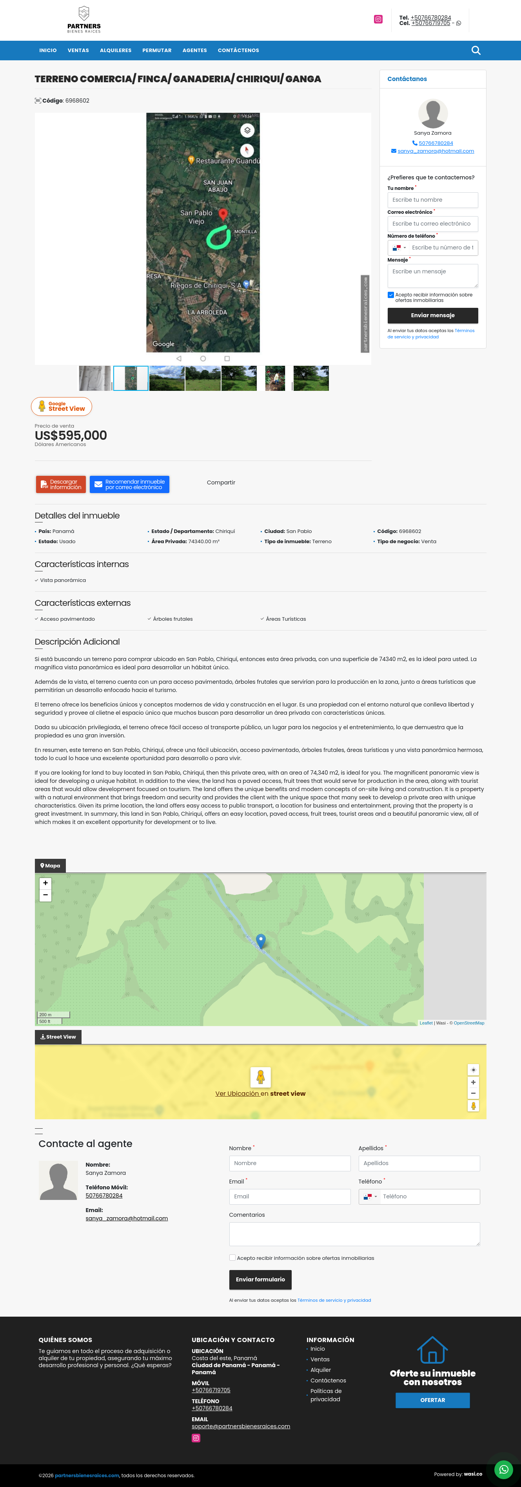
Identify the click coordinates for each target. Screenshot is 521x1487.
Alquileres (116, 50)
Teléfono (372, 1181)
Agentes (195, 50)
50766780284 (436, 143)
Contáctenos (238, 50)
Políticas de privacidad (326, 1395)
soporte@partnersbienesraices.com (241, 1426)
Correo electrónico (412, 212)
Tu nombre (402, 188)
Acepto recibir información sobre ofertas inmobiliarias (305, 1258)
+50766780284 (430, 18)
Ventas (78, 50)
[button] (364, 120)
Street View (62, 406)
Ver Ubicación (237, 1093)
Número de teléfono (413, 236)
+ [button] (45, 884)
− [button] (45, 896)
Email (238, 1181)
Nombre (242, 1148)
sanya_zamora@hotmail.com (436, 151)
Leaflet (426, 1023)
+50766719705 (431, 23)
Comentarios (247, 1215)
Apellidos (373, 1148)
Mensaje (399, 260)
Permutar (156, 50)
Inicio (48, 50)
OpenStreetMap (469, 1023)
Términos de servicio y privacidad (431, 333)
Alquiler (320, 1370)
